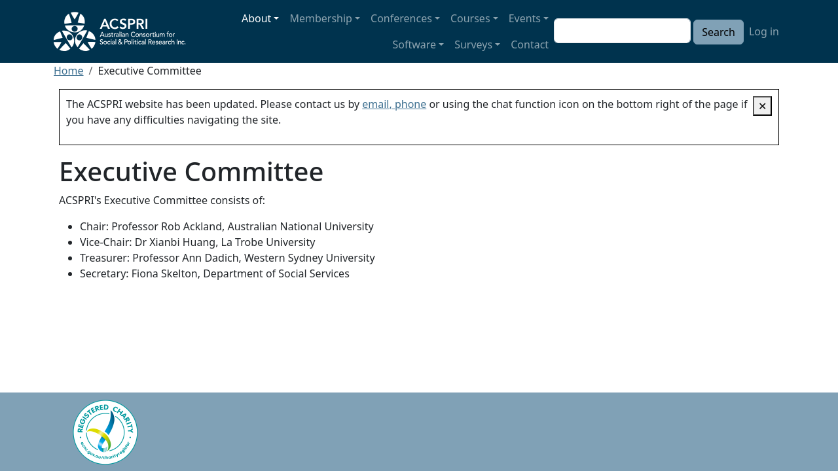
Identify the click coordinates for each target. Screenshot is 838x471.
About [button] (256, 18)
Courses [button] (470, 18)
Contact (530, 44)
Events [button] (525, 18)
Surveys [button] (473, 44)
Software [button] (415, 44)
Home (69, 70)
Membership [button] (320, 18)
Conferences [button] (401, 18)
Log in (764, 31)
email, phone (394, 104)
